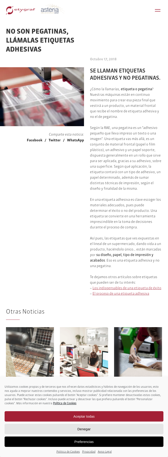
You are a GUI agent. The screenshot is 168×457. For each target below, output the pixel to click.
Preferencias (84, 442)
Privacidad (88, 451)
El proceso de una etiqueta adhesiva (120, 293)
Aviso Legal (105, 451)
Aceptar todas (84, 416)
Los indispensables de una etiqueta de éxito (126, 288)
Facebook (34, 140)
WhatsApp (75, 140)
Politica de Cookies (68, 451)
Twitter (55, 140)
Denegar (84, 429)
